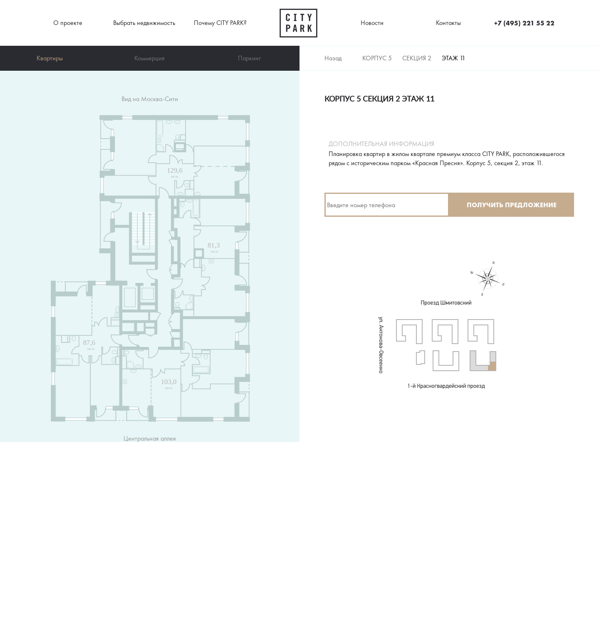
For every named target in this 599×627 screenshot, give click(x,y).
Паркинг (249, 58)
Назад (333, 58)
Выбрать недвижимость (144, 23)
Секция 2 (416, 58)
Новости (372, 23)
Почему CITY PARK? (220, 23)
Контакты (448, 23)
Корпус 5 (377, 58)
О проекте (67, 23)
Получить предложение (512, 205)
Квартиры (50, 58)
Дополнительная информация (381, 144)
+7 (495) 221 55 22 (524, 23)
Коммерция (149, 58)
